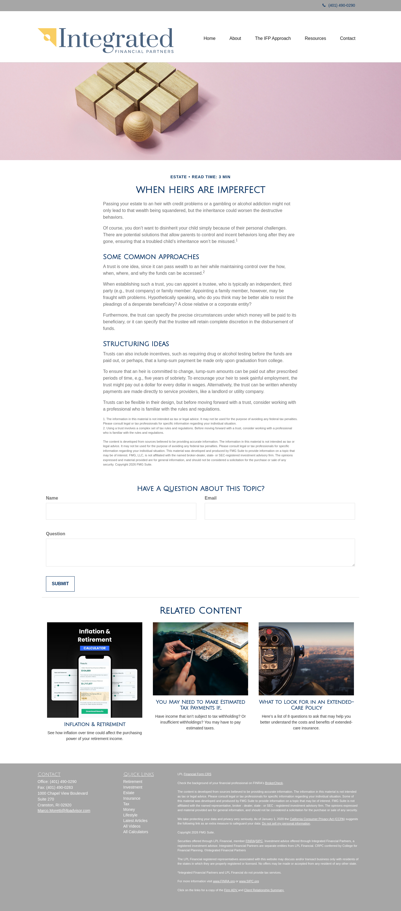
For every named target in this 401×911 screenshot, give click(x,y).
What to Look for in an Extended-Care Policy (306, 705)
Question (55, 533)
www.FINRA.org (224, 881)
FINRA (250, 841)
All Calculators (135, 832)
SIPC (259, 841)
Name (52, 498)
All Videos (132, 826)
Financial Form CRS (197, 774)
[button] (235, 36)
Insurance (131, 798)
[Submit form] (60, 584)
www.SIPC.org (249, 881)
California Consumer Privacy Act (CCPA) (317, 819)
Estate (129, 793)
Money (129, 809)
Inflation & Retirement (94, 724)
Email (211, 498)
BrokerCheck (274, 783)
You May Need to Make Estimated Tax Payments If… (200, 705)
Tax (126, 804)
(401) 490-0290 (336, 5)
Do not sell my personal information (286, 823)
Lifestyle (130, 815)
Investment (132, 787)
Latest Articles (135, 820)
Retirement (132, 781)
